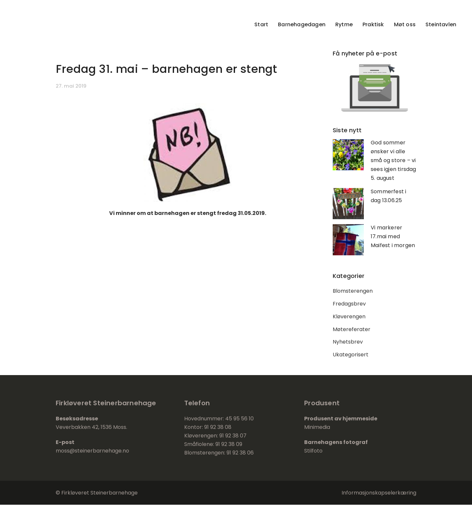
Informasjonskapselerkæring (379, 495)
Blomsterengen (353, 291)
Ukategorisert (350, 357)
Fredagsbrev (349, 304)
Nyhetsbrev (348, 344)
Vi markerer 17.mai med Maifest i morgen (393, 236)
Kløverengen (349, 317)
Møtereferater (351, 330)
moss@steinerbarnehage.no (92, 453)
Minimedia (317, 429)
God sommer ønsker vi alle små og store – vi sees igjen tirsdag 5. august (393, 160)
